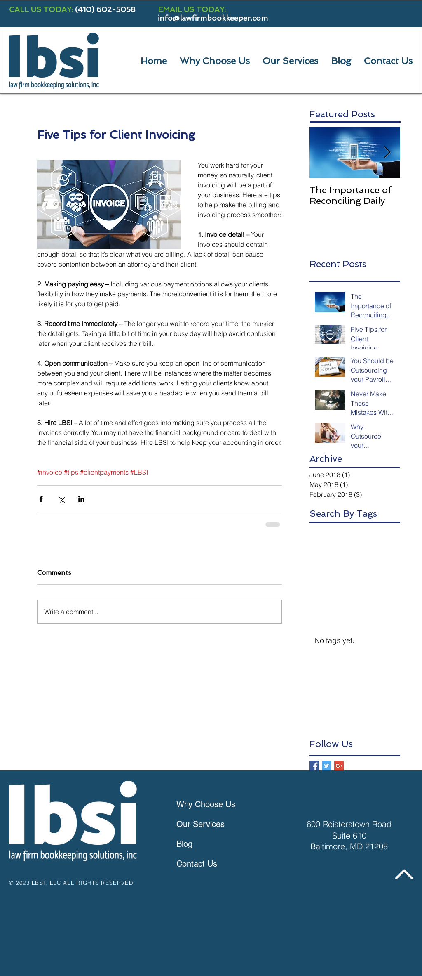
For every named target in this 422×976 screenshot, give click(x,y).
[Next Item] (387, 152)
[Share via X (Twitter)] (61, 499)
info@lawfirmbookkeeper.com (213, 18)
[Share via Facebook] (41, 499)
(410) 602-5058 (105, 9)
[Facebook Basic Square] (314, 765)
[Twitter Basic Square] (326, 765)
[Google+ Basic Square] (339, 765)
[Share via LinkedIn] (81, 499)
